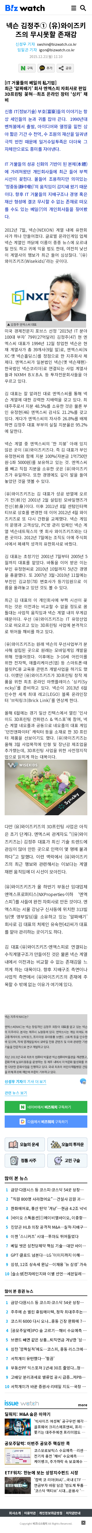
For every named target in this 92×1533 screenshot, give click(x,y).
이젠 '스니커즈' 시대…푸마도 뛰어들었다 (45, 1236)
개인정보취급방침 (51, 1513)
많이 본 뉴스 (16, 1178)
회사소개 (15, 1513)
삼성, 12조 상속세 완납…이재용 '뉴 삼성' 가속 (49, 1264)
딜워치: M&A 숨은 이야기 (28, 1414)
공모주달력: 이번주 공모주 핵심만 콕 (37, 1443)
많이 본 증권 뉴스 (19, 1291)
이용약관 (30, 1513)
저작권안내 (73, 1513)
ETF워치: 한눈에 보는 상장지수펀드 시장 (41, 1472)
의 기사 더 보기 (25, 1081)
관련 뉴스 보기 (16, 1092)
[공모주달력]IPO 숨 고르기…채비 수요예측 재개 (50, 1330)
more (82, 1404)
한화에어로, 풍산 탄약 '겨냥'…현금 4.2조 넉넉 (49, 1208)
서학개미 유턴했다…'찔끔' (32, 1358)
